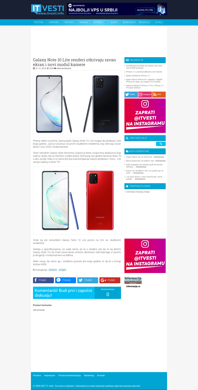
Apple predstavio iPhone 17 (138, 76)
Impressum (49, 375)
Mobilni (84, 22)
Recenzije (144, 22)
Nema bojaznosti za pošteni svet (140, 161)
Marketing (89, 375)
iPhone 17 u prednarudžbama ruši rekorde (144, 72)
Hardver (53, 22)
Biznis (114, 22)
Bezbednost (129, 22)
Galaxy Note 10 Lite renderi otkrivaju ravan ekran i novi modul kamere (74, 62)
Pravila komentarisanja (69, 375)
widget (62, 269)
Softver (68, 22)
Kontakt (101, 375)
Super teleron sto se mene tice (139, 157)
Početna (38, 22)
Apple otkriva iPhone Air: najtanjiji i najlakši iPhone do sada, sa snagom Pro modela (144, 80)
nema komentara (64, 68)
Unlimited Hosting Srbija (138, 192)
